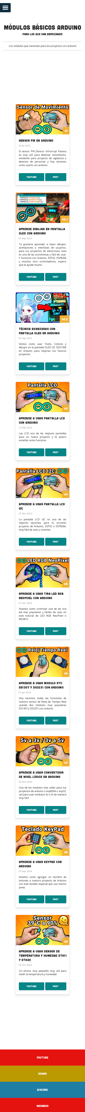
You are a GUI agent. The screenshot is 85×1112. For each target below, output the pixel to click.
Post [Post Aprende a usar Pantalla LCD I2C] (59, 542)
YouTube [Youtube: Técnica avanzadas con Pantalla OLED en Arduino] (35, 367)
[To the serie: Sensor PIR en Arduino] (42, 125)
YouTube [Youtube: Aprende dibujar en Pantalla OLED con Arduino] (35, 277)
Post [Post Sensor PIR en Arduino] (59, 178)
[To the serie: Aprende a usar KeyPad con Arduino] (42, 847)
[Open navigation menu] (5, 7)
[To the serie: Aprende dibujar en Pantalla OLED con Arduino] (42, 216)
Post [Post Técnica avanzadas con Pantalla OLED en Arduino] (59, 367)
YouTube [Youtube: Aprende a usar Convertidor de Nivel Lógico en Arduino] (35, 809)
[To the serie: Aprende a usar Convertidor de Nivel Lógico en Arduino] (42, 758)
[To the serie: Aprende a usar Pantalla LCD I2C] (42, 490)
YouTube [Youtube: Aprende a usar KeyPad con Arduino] (35, 899)
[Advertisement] (42, 79)
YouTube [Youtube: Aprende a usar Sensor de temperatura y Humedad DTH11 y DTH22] (35, 985)
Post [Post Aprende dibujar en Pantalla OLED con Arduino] (59, 277)
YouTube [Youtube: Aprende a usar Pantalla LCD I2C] (35, 542)
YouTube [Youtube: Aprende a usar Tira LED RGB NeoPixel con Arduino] (35, 631)
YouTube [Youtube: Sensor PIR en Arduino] (35, 178)
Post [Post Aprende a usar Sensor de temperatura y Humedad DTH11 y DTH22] (59, 985)
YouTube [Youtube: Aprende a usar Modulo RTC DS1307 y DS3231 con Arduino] (35, 720)
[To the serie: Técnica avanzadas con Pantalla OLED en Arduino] (42, 315)
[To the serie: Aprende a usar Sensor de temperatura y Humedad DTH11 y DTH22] (42, 939)
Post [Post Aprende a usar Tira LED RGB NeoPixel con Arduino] (59, 631)
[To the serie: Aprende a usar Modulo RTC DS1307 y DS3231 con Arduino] (42, 669)
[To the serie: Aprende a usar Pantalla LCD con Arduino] (42, 405)
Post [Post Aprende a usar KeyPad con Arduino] (59, 899)
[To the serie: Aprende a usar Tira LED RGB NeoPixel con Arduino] (42, 580)
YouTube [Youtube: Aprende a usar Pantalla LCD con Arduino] (35, 452)
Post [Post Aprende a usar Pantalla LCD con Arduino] (59, 452)
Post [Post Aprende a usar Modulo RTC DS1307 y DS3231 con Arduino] (59, 720)
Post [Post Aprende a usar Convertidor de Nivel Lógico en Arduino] (59, 809)
